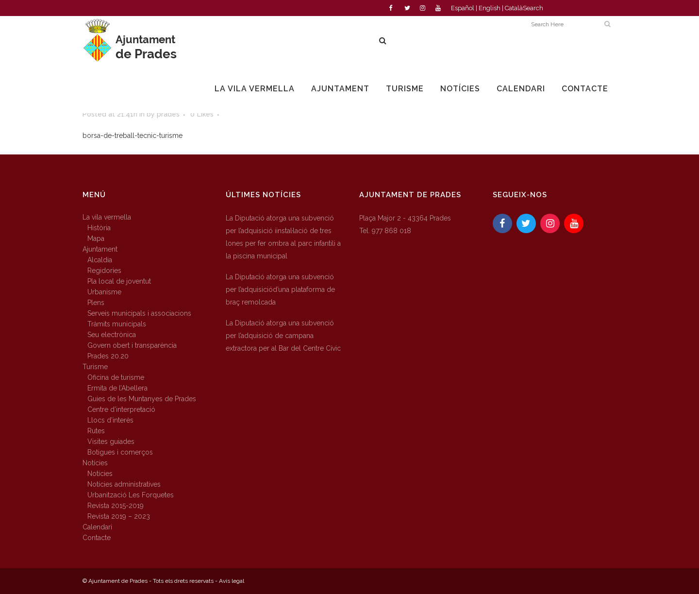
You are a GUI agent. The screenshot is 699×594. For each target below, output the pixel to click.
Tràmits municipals (116, 324)
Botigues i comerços (120, 452)
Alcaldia (99, 260)
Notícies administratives (124, 484)
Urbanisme (104, 292)
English (489, 8)
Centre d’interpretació (121, 409)
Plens (95, 302)
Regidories (104, 270)
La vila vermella (107, 217)
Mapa (95, 238)
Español (462, 8)
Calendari (97, 527)
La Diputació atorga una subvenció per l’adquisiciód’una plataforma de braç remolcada (280, 289)
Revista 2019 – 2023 (118, 516)
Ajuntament (100, 249)
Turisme (95, 367)
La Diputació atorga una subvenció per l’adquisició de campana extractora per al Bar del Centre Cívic (283, 335)
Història (99, 228)
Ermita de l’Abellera (117, 388)
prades (168, 114)
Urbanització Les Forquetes (130, 495)
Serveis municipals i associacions (139, 313)
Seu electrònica (111, 335)
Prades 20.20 (108, 356)
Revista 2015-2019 (115, 505)
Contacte (97, 538)
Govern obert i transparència (132, 345)
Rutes (96, 431)
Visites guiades (110, 441)
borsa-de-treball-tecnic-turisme (133, 135)
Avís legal (231, 580)
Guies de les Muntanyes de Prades (141, 399)
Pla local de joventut (119, 281)
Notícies (95, 463)
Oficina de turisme (115, 377)
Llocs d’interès (110, 420)
